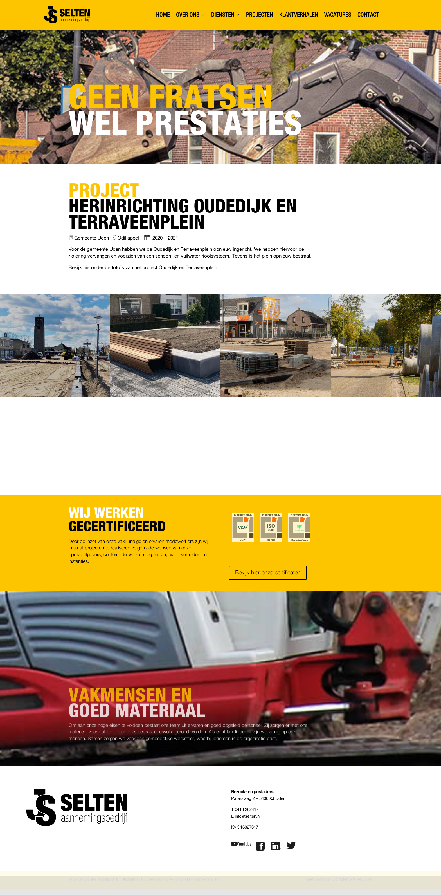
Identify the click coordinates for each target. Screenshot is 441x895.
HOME (163, 15)
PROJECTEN (259, 15)
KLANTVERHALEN (298, 15)
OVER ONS (187, 15)
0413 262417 (246, 811)
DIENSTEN (222, 15)
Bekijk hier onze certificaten (268, 574)
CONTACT (368, 15)
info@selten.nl (247, 818)
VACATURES (337, 15)
